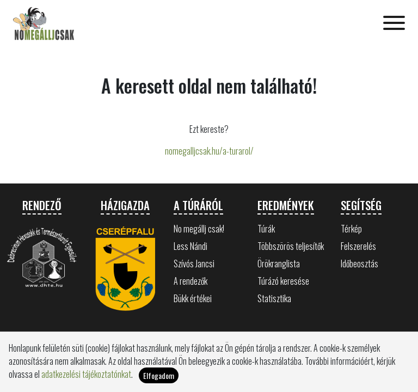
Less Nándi (190, 246)
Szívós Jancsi (194, 263)
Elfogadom (158, 375)
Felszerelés (358, 246)
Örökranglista (278, 263)
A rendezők (190, 280)
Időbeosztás (359, 263)
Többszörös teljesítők (290, 246)
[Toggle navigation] (394, 24)
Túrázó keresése (283, 280)
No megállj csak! (199, 228)
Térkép (351, 228)
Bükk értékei (193, 298)
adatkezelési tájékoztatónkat (86, 374)
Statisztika (274, 298)
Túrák (266, 228)
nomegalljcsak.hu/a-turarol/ (209, 150)
